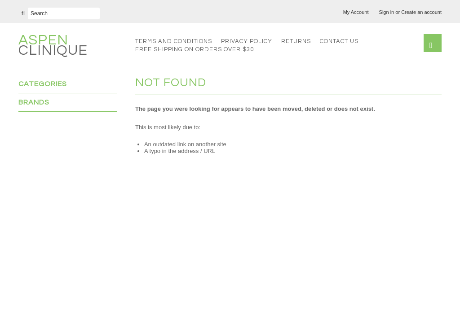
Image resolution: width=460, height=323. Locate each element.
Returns (296, 41)
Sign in (386, 12)
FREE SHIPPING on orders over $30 (194, 49)
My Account (356, 12)
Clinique (53, 46)
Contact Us (339, 41)
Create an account (421, 12)
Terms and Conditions (173, 41)
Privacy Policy (246, 41)
